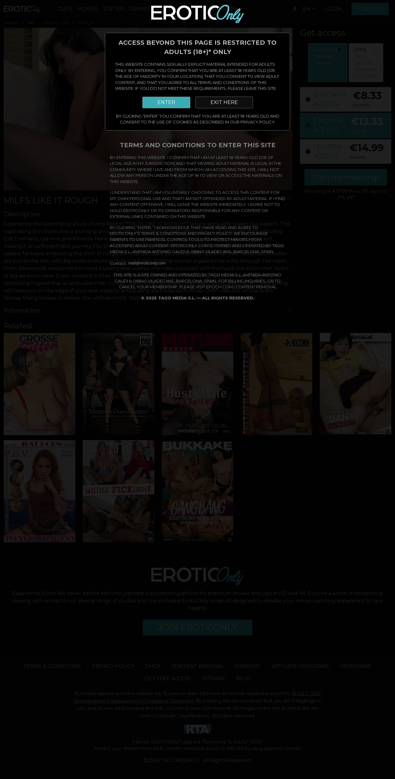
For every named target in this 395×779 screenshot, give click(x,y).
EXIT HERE (224, 102)
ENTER (166, 102)
